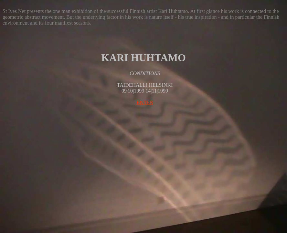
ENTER (144, 102)
